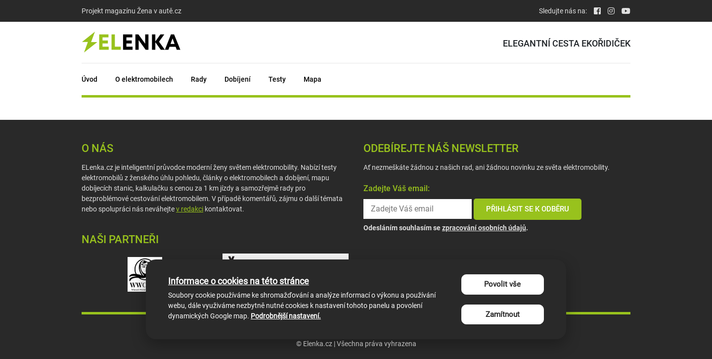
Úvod (89, 79)
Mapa (312, 79)
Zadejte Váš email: (396, 188)
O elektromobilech (144, 79)
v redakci (189, 209)
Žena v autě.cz (159, 11)
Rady (199, 79)
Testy (277, 79)
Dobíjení (237, 79)
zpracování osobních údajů (484, 228)
